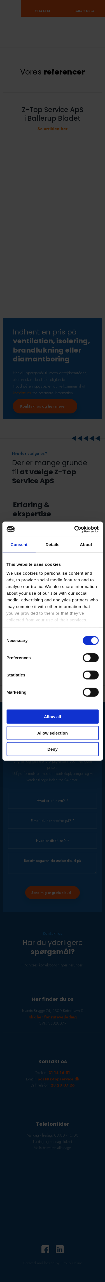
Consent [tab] (18, 544)
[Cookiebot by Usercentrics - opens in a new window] (75, 529)
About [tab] (86, 544)
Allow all (52, 716)
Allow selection (52, 732)
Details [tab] (53, 544)
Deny (52, 749)
